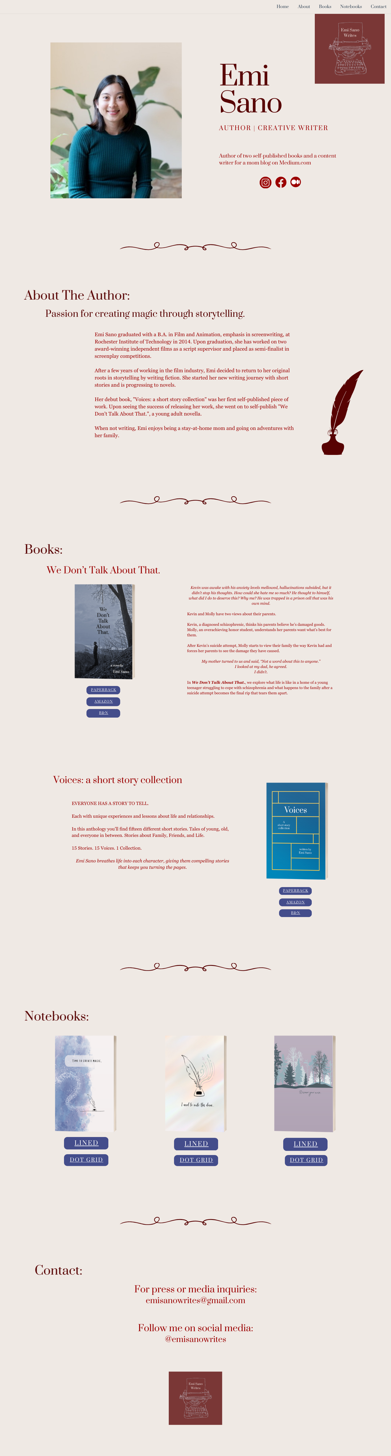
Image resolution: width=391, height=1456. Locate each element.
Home (283, 7)
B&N (103, 713)
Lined (87, 1143)
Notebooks (351, 7)
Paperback (103, 690)
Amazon (103, 702)
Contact (379, 7)
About (304, 7)
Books (325, 7)
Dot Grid (86, 1160)
